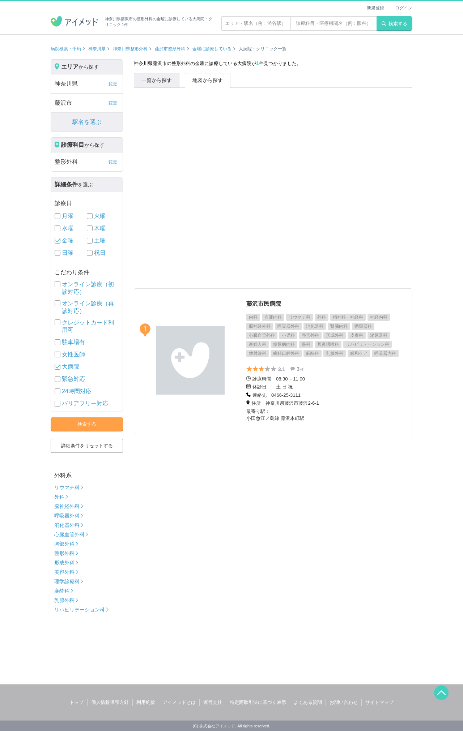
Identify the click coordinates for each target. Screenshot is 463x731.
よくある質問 (308, 702)
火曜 (100, 216)
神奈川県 (97, 48)
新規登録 (375, 7)
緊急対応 (73, 379)
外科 (59, 497)
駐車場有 (73, 342)
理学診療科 (67, 581)
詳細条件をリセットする (87, 445)
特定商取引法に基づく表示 (258, 702)
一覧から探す (156, 80)
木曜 (100, 228)
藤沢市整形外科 (170, 48)
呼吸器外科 (67, 516)
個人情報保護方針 (110, 702)
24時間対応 (77, 391)
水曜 (67, 228)
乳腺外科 (64, 600)
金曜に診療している (212, 48)
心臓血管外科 (69, 534)
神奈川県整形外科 (130, 48)
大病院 (70, 367)
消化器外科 (67, 525)
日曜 (67, 253)
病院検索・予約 (66, 48)
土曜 (100, 240)
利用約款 (145, 702)
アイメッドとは (179, 702)
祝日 (100, 253)
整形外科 (64, 553)
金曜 (67, 240)
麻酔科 (61, 591)
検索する (394, 23)
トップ (76, 702)
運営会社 (212, 702)
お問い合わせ (344, 702)
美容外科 (64, 572)
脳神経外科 (67, 506)
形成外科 (64, 563)
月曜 (67, 216)
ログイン (403, 7)
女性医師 (73, 354)
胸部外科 (64, 544)
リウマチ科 (67, 487)
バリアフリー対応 (85, 403)
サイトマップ (379, 702)
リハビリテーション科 (79, 609)
